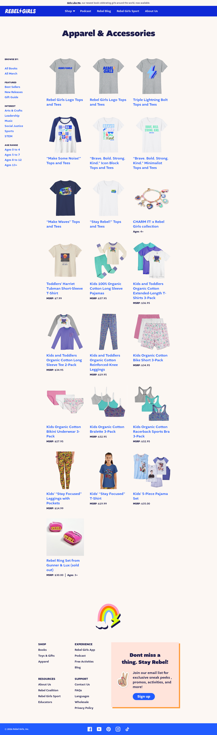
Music (9, 121)
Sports (9, 131)
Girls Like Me (74, 2)
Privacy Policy (84, 708)
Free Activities (84, 662)
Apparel (43, 662)
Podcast (85, 11)
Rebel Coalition (48, 690)
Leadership (12, 116)
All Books (11, 68)
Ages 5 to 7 (12, 155)
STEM (8, 136)
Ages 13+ (11, 165)
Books (42, 650)
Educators (45, 702)
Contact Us (82, 684)
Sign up (143, 696)
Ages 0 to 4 (12, 150)
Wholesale (82, 702)
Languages (82, 696)
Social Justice (14, 126)
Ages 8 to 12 (13, 160)
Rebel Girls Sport (128, 11)
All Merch (11, 74)
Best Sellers (12, 87)
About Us (151, 11)
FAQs (78, 690)
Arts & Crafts (13, 111)
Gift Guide (11, 97)
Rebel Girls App (85, 650)
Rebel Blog (104, 11)
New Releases (14, 92)
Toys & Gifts (46, 656)
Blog (78, 667)
